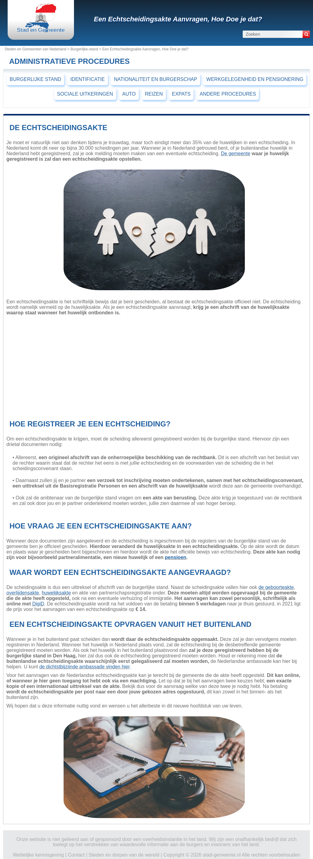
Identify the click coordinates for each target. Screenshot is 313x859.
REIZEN (154, 94)
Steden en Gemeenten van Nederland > (38, 49)
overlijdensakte (22, 592)
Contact (76, 854)
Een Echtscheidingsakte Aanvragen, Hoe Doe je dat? (178, 19)
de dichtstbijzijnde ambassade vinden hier (84, 666)
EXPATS (181, 94)
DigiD (38, 603)
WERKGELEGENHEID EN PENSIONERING (254, 79)
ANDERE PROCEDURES (228, 94)
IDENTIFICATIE (87, 79)
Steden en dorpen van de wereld (124, 854)
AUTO (129, 94)
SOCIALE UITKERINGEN (85, 94)
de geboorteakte (276, 587)
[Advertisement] (154, 366)
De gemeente (235, 153)
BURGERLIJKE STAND (35, 79)
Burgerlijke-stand (84, 49)
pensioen (175, 557)
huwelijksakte (56, 592)
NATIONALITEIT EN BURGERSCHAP (155, 79)
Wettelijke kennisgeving (38, 854)
